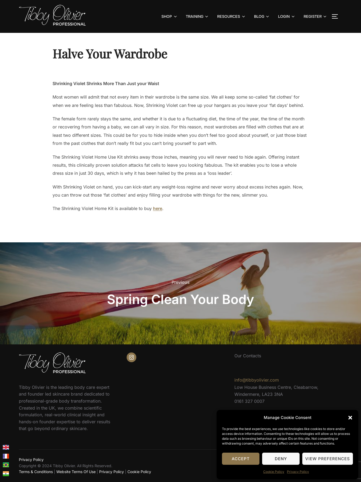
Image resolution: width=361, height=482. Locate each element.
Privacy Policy (298, 472)
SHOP (169, 16)
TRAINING (197, 16)
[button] (350, 417)
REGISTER (316, 16)
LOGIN (287, 16)
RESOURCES (231, 16)
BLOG (262, 16)
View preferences (327, 458)
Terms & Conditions (36, 471)
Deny (281, 458)
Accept (241, 458)
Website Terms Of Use (76, 471)
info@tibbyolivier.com (256, 380)
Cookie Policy (273, 472)
